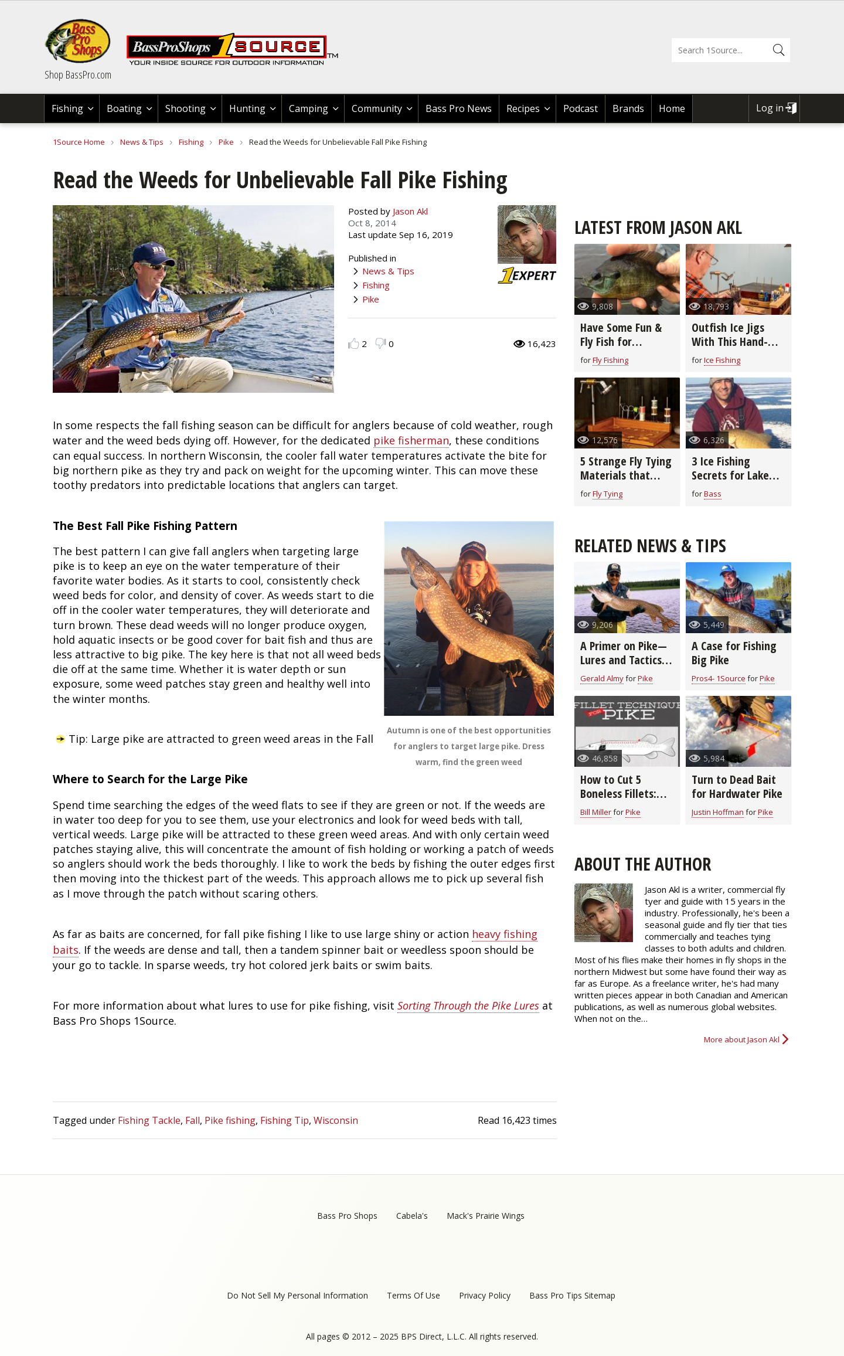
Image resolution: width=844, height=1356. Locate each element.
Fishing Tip (284, 1120)
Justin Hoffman (718, 812)
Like (353, 343)
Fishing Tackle (149, 1120)
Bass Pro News (459, 108)
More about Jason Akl (742, 1039)
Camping (308, 108)
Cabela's (412, 1215)
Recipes (523, 108)
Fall (192, 1120)
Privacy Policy (485, 1295)
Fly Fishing (610, 360)
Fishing (67, 108)
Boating (124, 108)
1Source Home (79, 142)
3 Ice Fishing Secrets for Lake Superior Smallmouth (730, 482)
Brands (628, 108)
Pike (226, 142)
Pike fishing (230, 1120)
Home (672, 108)
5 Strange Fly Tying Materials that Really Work (626, 475)
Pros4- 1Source (719, 678)
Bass (713, 493)
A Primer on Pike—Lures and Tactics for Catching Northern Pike (623, 667)
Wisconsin (336, 1120)
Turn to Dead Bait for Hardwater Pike (737, 786)
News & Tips (142, 142)
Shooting (185, 108)
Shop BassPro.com (78, 74)
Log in (770, 107)
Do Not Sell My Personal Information (297, 1295)
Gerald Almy (602, 678)
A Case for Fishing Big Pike (734, 653)
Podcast (580, 108)
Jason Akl (410, 211)
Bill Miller (595, 812)
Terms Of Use (413, 1295)
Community (377, 108)
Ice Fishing (722, 360)
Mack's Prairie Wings (486, 1215)
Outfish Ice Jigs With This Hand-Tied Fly (730, 341)
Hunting (247, 108)
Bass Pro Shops (347, 1215)
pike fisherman (411, 440)
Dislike (380, 343)
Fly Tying (607, 493)
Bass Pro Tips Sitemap (572, 1295)
